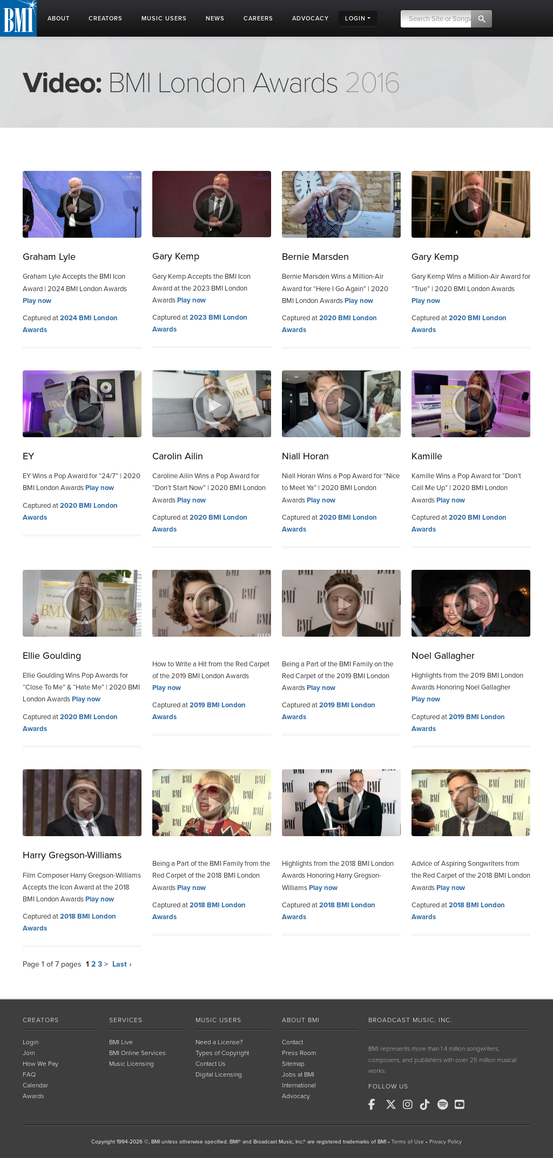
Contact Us (210, 1063)
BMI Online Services (137, 1053)
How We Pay (40, 1063)
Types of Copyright (222, 1053)
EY (28, 456)
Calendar (35, 1085)
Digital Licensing (218, 1074)
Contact (292, 1042)
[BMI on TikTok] (427, 1104)
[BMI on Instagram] (410, 1104)
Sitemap (293, 1063)
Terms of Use (408, 1142)
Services (126, 1020)
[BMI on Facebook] (375, 1104)
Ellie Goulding (52, 655)
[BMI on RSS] (479, 1104)
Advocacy (296, 1096)
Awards (33, 1096)
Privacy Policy (445, 1142)
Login (30, 1042)
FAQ (29, 1074)
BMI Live (121, 1042)
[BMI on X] (393, 1104)
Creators (41, 1020)
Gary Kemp (175, 256)
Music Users (218, 1020)
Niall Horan (305, 456)
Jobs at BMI (298, 1074)
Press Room (299, 1053)
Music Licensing (131, 1063)
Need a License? (219, 1042)
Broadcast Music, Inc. (410, 1020)
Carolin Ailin (177, 456)
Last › (122, 964)
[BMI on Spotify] (445, 1104)
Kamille (427, 456)
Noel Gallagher (443, 655)
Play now (37, 301)
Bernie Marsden (315, 257)
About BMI (301, 1020)
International (299, 1085)
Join (29, 1053)
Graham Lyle (49, 257)
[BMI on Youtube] (462, 1104)
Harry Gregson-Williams (72, 855)
